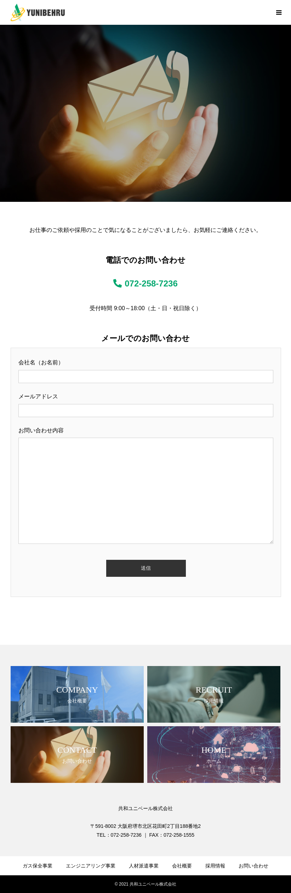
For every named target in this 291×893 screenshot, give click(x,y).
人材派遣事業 (144, 866)
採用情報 (215, 866)
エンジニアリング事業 (90, 866)
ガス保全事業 (37, 866)
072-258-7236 (145, 283)
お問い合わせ (253, 866)
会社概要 (182, 866)
